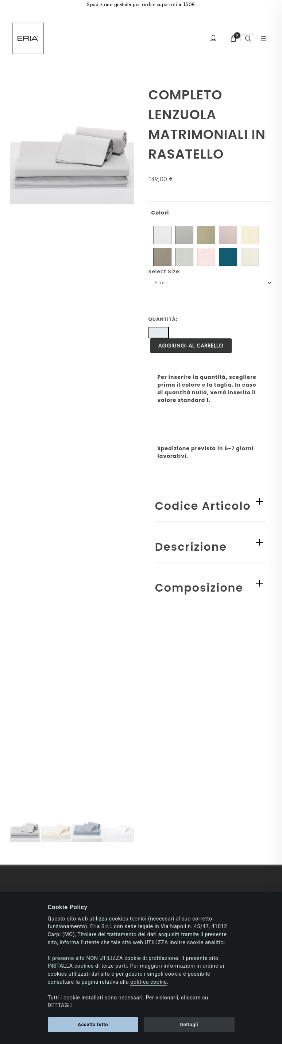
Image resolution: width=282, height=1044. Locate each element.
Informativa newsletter (34, 767)
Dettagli (189, 1024)
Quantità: (163, 319)
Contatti (18, 747)
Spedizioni (22, 841)
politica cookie (148, 982)
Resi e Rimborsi (27, 861)
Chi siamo (21, 687)
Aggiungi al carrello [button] (191, 345)
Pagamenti (22, 821)
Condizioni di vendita (34, 881)
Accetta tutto (93, 1024)
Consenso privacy (30, 707)
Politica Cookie (27, 727)
